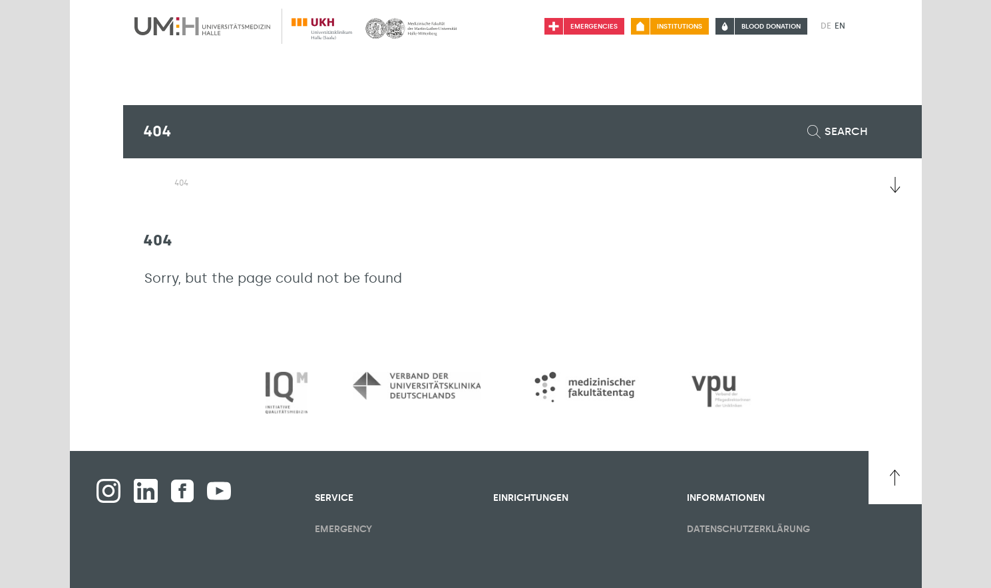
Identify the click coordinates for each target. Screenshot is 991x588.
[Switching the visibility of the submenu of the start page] (149, 182)
